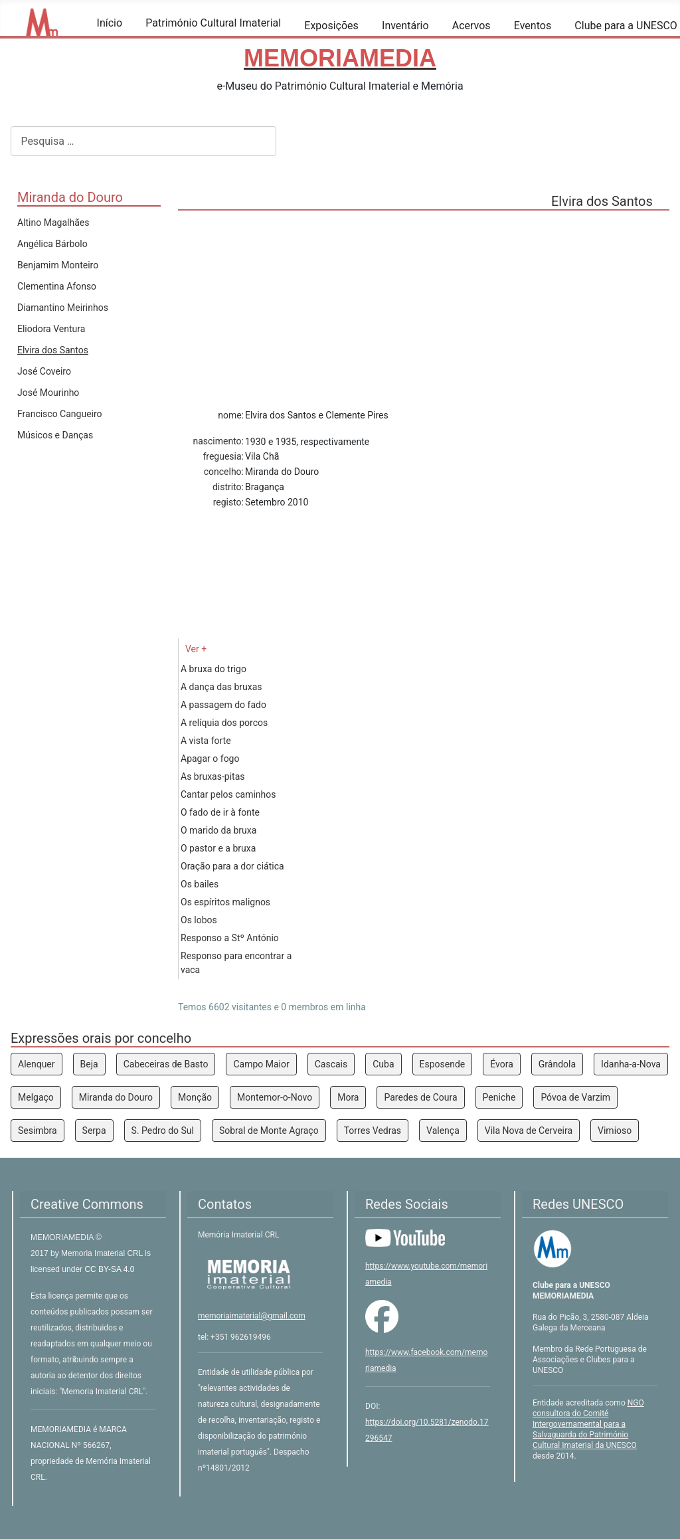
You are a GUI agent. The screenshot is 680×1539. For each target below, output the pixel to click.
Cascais (331, 1064)
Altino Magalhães (53, 222)
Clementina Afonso (56, 286)
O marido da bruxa (218, 830)
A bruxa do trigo (213, 669)
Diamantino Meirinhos (62, 307)
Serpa (94, 1130)
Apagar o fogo (210, 758)
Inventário (405, 25)
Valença (443, 1130)
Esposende (443, 1064)
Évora (501, 1064)
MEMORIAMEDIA (63, 1237)
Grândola (557, 1064)
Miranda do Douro (116, 1097)
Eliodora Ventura (51, 328)
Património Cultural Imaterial (213, 23)
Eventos (532, 25)
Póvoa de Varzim (575, 1097)
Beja (89, 1064)
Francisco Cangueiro (59, 413)
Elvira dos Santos (52, 350)
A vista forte (206, 740)
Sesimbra (37, 1130)
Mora (348, 1097)
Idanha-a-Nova (631, 1064)
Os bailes (199, 884)
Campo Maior (261, 1064)
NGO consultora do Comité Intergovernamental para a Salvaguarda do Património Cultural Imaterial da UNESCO (588, 1424)
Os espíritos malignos (225, 902)
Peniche (499, 1097)
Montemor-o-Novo (274, 1097)
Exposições (331, 25)
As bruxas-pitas (213, 776)
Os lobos (199, 920)
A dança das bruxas (221, 686)
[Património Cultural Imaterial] (153, 41)
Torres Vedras (372, 1130)
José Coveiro (44, 371)
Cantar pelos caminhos (228, 794)
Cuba (383, 1064)
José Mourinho (48, 392)
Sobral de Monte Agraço (269, 1130)
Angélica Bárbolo (52, 243)
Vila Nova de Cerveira (528, 1130)
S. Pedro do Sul (162, 1130)
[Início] (105, 41)
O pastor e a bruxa (218, 848)
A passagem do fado (223, 704)
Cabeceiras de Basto (166, 1064)
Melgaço (36, 1097)
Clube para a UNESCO (625, 25)
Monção (195, 1097)
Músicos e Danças (55, 435)
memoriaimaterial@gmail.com (251, 1315)
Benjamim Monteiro (57, 265)
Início (110, 23)
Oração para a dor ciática (232, 866)
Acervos (471, 25)
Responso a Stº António (230, 938)
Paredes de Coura (420, 1097)
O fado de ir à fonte (220, 812)
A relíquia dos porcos (224, 722)
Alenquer (36, 1064)
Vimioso (615, 1130)
